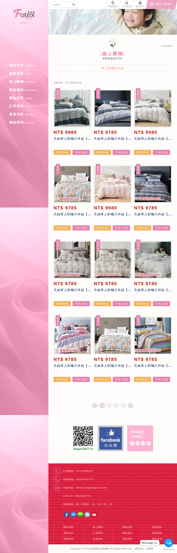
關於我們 (24, 65)
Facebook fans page (111, 438)
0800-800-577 (85, 479)
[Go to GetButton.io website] (168, 549)
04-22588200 (84, 471)
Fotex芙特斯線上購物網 (24, 35)
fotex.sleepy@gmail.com (91, 487)
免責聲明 (157, 533)
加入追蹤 (81, 152)
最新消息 (24, 73)
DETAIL (62, 152)
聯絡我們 (24, 122)
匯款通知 (24, 90)
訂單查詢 (24, 106)
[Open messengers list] (168, 542)
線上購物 (24, 81)
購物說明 (24, 98)
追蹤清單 (128, 538)
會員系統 (24, 114)
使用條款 (157, 527)
